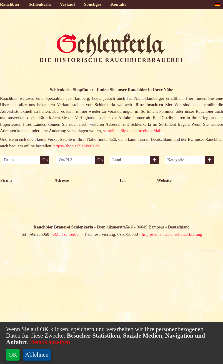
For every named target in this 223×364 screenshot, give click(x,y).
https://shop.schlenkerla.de (76, 146)
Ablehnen (36, 354)
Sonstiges (92, 4)
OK (12, 354)
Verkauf (67, 4)
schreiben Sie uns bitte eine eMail (132, 130)
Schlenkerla (40, 4)
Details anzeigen (49, 342)
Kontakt (118, 4)
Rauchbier (10, 4)
